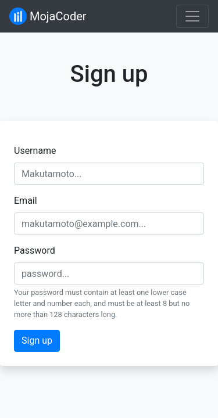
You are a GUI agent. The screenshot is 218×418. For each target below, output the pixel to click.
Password (34, 250)
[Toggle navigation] (192, 16)
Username (35, 150)
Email (25, 200)
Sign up (37, 340)
